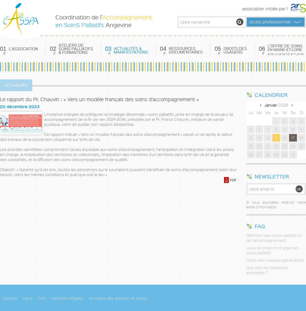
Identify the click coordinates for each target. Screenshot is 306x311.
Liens (28, 298)
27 (259, 154)
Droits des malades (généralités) (275, 260)
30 (285, 154)
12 (250, 137)
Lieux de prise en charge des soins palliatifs (272, 250)
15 (276, 137)
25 (301, 146)
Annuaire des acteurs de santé (118, 298)
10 (293, 129)
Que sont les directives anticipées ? (267, 270)
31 (293, 154)
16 (284, 137)
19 (250, 146)
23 (284, 146)
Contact (9, 298)
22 (276, 146)
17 (293, 137)
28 (268, 154)
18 (301, 137)
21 (267, 146)
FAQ (42, 298)
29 (276, 154)
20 (259, 146)
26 (251, 154)
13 (259, 137)
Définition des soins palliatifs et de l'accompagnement (274, 238)
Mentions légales (67, 298)
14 (267, 137)
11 (301, 129)
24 (293, 146)
